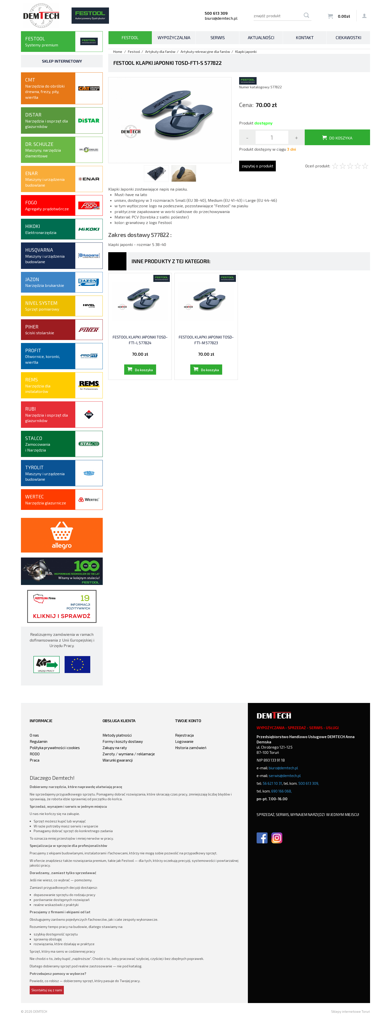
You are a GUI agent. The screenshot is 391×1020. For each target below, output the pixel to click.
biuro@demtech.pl (221, 18)
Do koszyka (340, 137)
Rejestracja (184, 735)
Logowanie (184, 741)
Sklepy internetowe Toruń (350, 1012)
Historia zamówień (190, 747)
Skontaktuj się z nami (46, 990)
